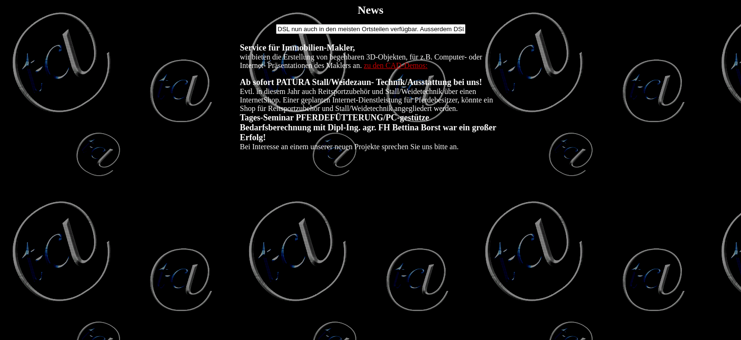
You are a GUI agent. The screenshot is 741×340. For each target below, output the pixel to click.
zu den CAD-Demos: (396, 65)
